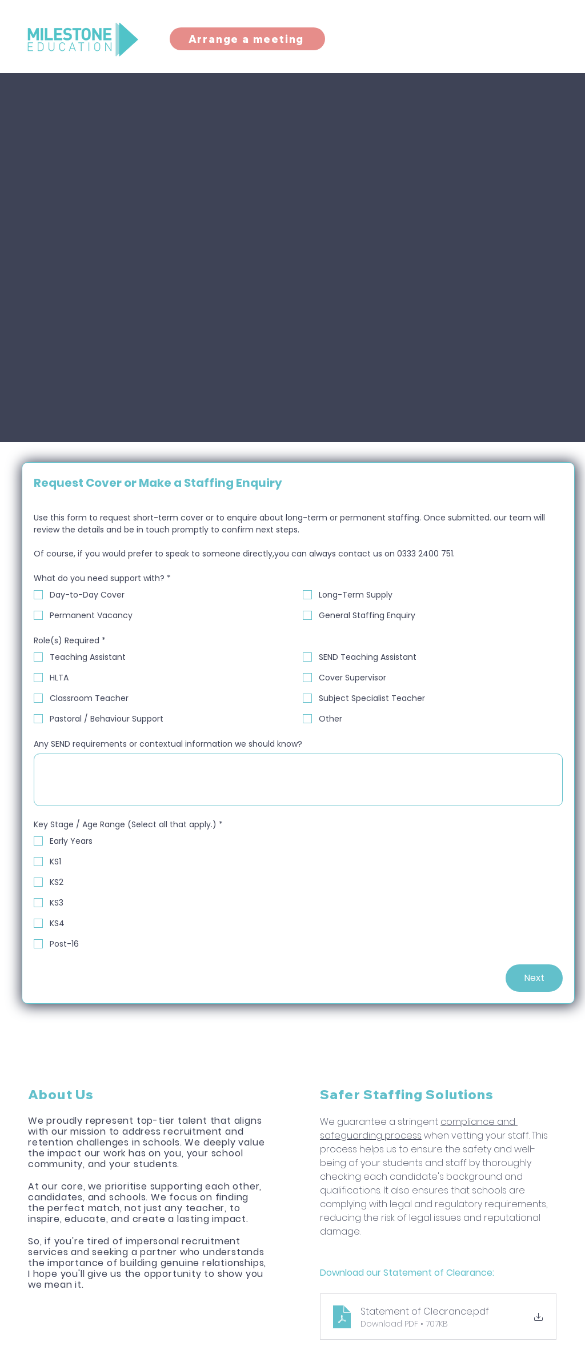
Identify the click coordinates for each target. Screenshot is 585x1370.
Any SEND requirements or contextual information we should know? (168, 744)
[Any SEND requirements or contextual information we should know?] (298, 780)
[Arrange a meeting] (247, 38)
